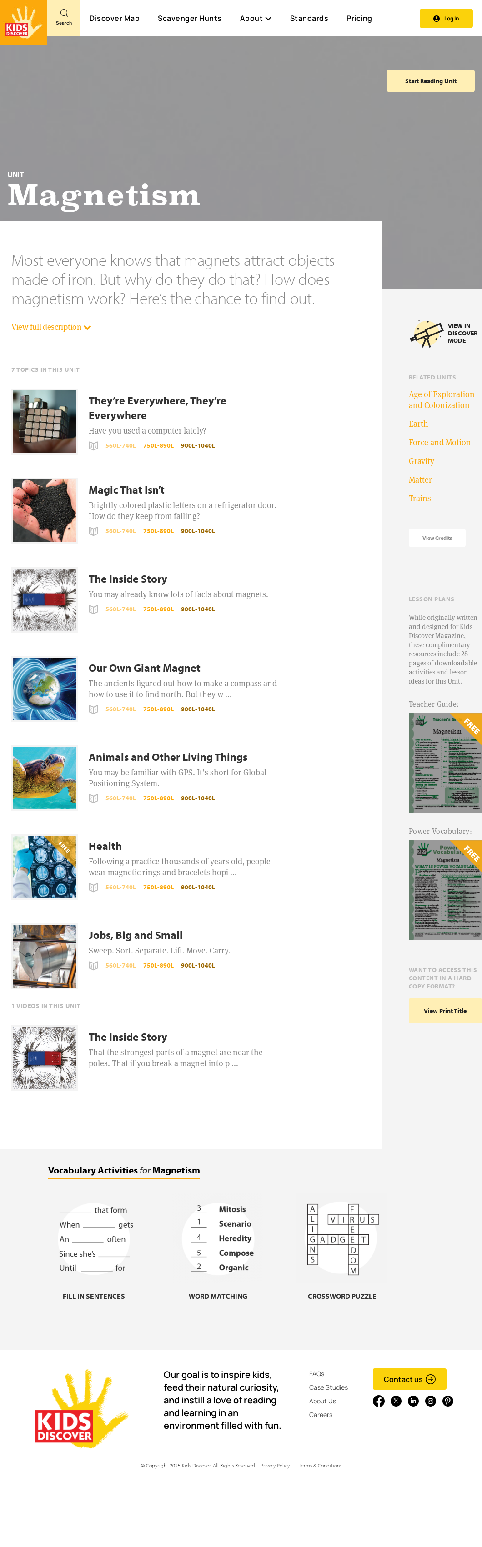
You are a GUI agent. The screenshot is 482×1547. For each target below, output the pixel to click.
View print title (445, 1011)
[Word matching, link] (217, 1290)
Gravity (421, 461)
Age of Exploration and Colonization (442, 399)
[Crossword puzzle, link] (341, 1290)
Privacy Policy (275, 1465)
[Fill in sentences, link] (93, 1290)
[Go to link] (23, 22)
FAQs (316, 1373)
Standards (309, 18)
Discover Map (114, 18)
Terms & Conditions (320, 1465)
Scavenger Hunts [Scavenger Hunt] (189, 19)
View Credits (437, 537)
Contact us (410, 1379)
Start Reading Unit (431, 81)
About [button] (256, 18)
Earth (418, 424)
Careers (320, 1414)
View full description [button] (51, 327)
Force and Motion (440, 442)
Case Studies (328, 1387)
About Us (322, 1401)
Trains (420, 498)
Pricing (359, 18)
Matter (420, 479)
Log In (446, 18)
